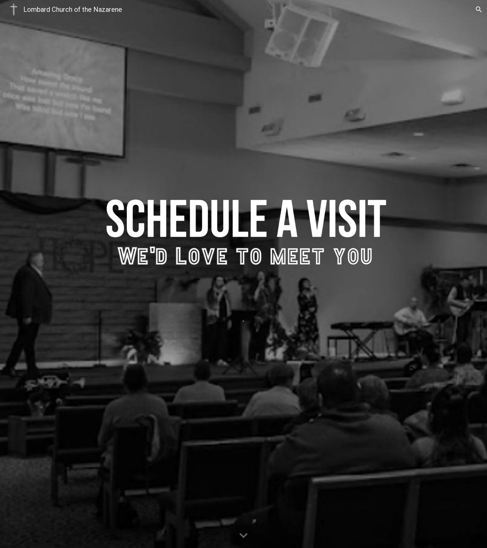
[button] (479, 9)
